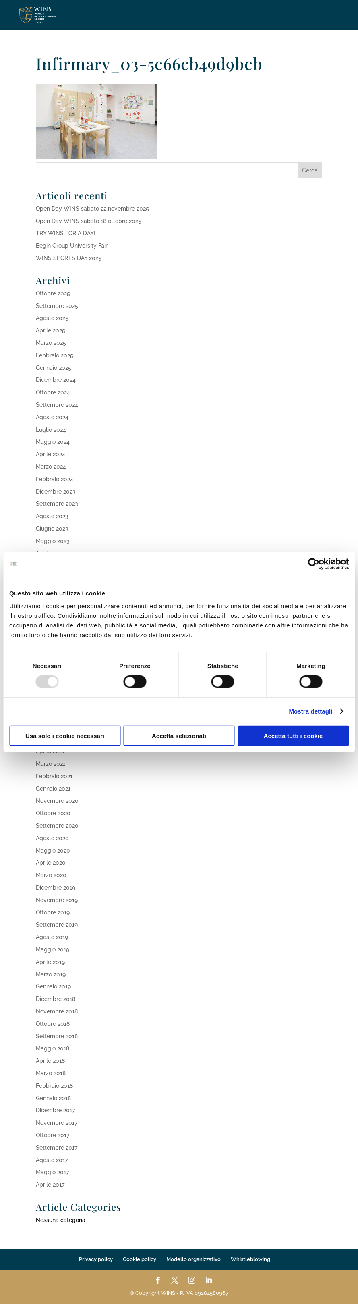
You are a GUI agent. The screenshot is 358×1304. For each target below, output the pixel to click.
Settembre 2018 (57, 1036)
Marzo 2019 (51, 974)
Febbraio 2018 (54, 1086)
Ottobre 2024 (53, 392)
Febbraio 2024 (54, 479)
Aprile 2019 (50, 962)
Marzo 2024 (51, 466)
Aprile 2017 (50, 1184)
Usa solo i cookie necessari (64, 735)
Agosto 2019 (52, 937)
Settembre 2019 (57, 924)
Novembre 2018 (57, 1011)
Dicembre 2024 (56, 380)
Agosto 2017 (52, 1160)
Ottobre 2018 (53, 1024)
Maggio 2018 (52, 1048)
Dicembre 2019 (55, 887)
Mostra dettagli (310, 711)
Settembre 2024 (57, 405)
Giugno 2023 (52, 528)
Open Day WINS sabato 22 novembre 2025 (92, 208)
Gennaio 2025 (53, 368)
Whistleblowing (250, 1259)
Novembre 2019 (57, 900)
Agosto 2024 (52, 417)
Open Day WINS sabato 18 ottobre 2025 (88, 221)
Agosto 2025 (52, 318)
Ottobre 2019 (53, 912)
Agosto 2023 (52, 516)
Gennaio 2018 (53, 1098)
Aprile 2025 (50, 330)
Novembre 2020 (57, 801)
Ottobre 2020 (53, 813)
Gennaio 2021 (53, 788)
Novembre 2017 (56, 1122)
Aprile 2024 (50, 454)
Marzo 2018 (51, 1073)
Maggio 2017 (52, 1172)
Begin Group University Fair (72, 245)
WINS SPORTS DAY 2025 (68, 258)
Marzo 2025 (51, 343)
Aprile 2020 (51, 862)
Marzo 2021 (50, 764)
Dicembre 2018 (55, 999)
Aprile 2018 (50, 1061)
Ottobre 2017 (52, 1135)
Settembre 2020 (57, 825)
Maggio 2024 (53, 442)
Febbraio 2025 (54, 355)
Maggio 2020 (53, 850)
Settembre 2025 (57, 306)
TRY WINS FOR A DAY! (65, 233)
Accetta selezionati (179, 735)
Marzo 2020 (51, 875)
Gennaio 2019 (53, 986)
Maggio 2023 (53, 541)
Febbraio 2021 (54, 776)
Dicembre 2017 (55, 1110)
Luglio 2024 (51, 429)
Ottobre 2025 (53, 293)
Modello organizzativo (193, 1259)
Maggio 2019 (52, 949)
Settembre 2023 (57, 503)
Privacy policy (96, 1259)
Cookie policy (139, 1259)
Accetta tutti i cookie (293, 735)
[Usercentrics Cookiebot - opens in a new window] (313, 564)
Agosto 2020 (52, 838)
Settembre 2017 (56, 1147)
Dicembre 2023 (56, 491)
